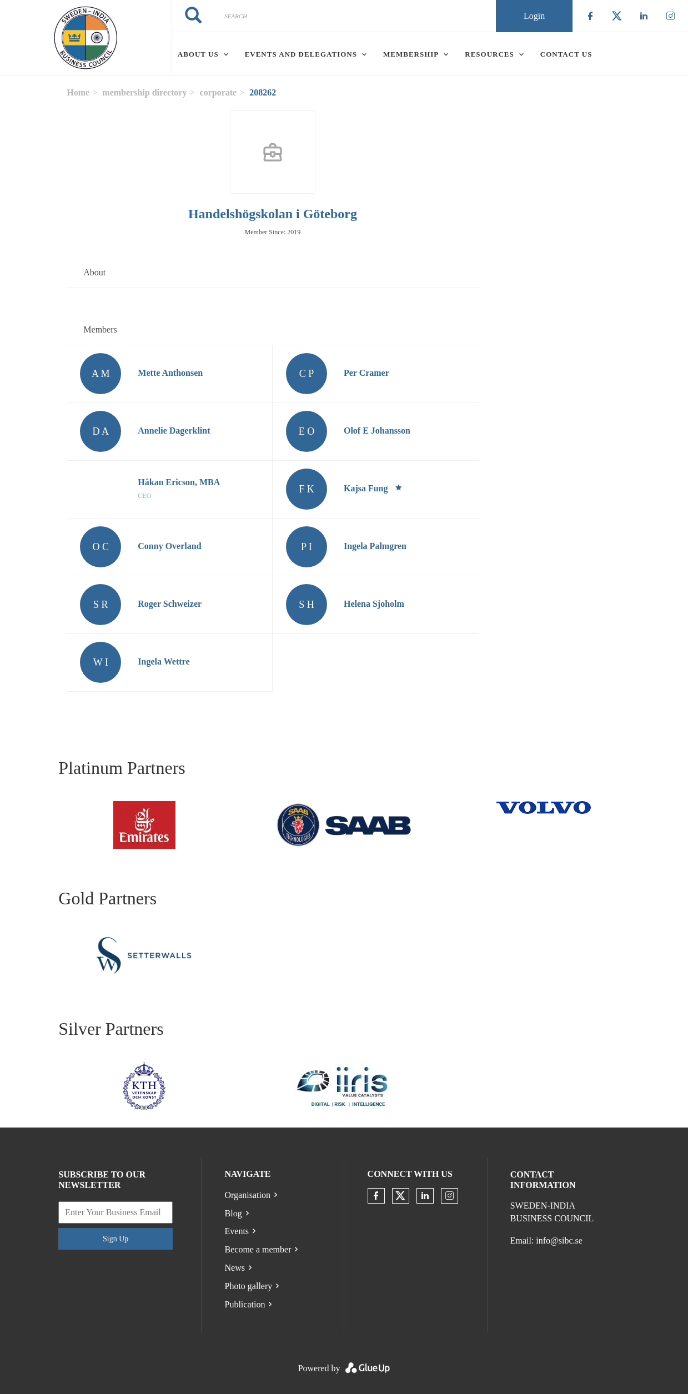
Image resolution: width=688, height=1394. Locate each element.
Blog (233, 1213)
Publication (245, 1304)
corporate (218, 92)
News (235, 1267)
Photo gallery (249, 1286)
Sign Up (115, 1239)
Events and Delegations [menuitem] (301, 54)
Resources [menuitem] (489, 54)
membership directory (144, 92)
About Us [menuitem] (198, 54)
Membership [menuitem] (411, 54)
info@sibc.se (559, 1240)
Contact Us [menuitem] (566, 54)
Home (78, 92)
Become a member (258, 1249)
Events (237, 1231)
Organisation (247, 1195)
